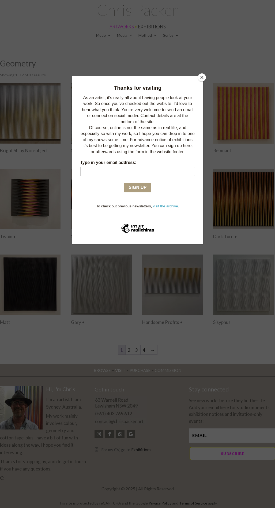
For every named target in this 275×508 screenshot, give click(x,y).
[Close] (202, 77)
